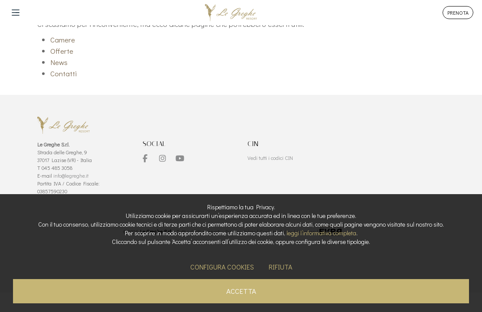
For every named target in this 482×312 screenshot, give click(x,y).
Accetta (241, 291)
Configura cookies (222, 266)
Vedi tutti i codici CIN (270, 157)
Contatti (63, 73)
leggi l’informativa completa (321, 233)
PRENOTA (458, 12)
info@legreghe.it (70, 175)
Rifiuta (280, 266)
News (59, 62)
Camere (62, 40)
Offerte (61, 51)
